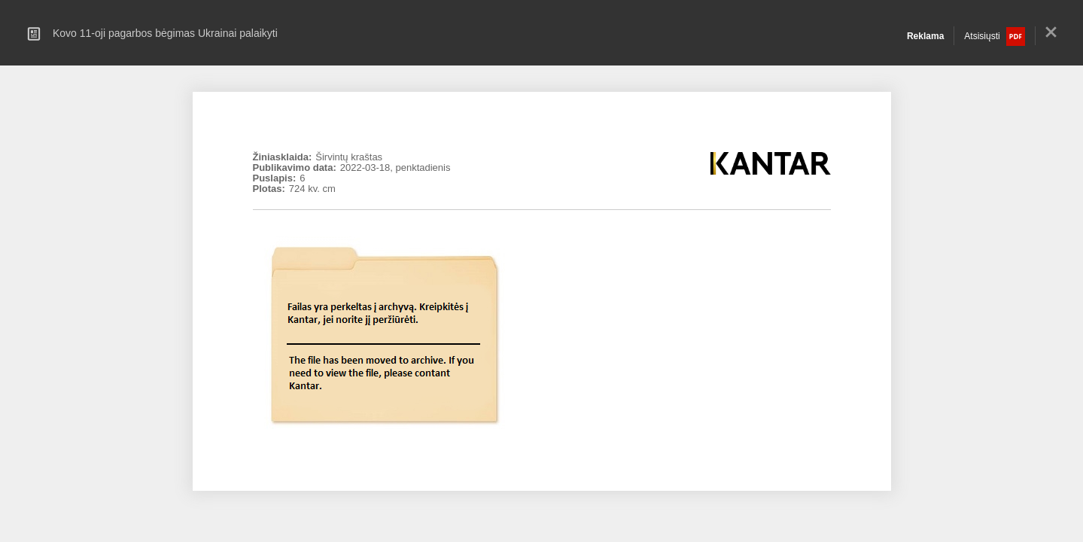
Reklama (925, 36)
